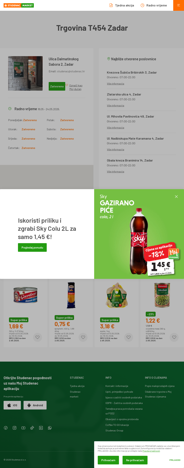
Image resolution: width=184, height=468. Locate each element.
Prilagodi (174, 460)
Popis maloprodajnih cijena (159, 385)
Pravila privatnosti (151, 451)
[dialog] (139, 454)
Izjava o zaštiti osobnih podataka (123, 397)
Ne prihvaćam (135, 460)
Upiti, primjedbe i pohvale (119, 391)
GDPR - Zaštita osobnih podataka (124, 402)
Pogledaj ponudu (32, 247)
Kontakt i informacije (116, 385)
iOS (12, 405)
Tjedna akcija (77, 385)
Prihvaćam (108, 460)
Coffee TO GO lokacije (117, 424)
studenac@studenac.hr (71, 71)
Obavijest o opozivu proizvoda (122, 419)
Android (35, 405)
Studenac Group (114, 430)
